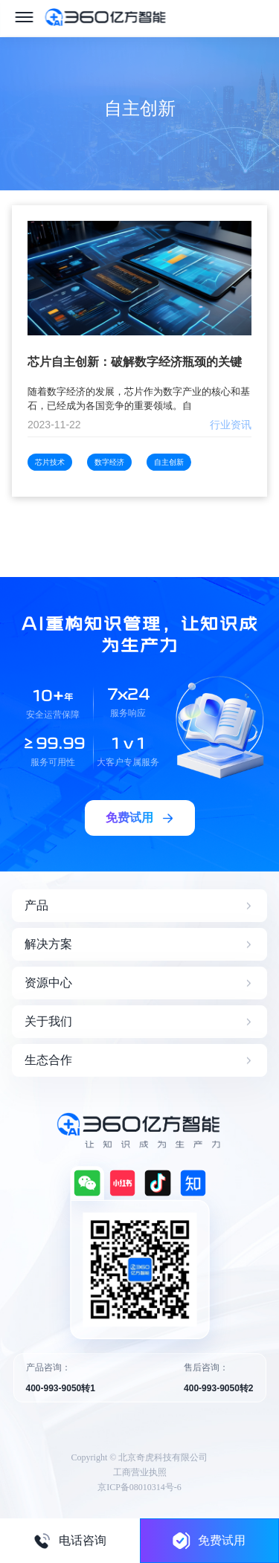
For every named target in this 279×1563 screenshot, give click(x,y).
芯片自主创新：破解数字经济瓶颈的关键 (135, 361)
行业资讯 (230, 425)
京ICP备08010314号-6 (139, 1487)
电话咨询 (69, 1541)
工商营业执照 (140, 1472)
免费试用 (209, 1540)
